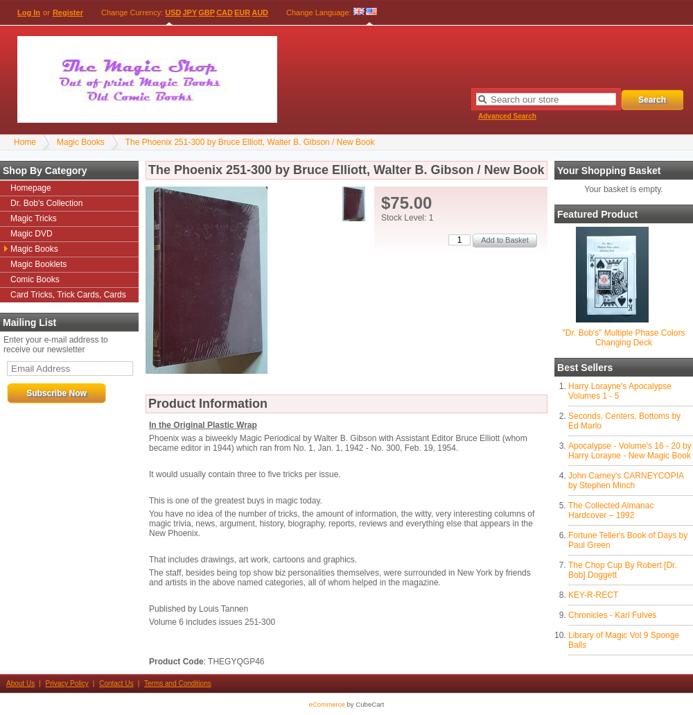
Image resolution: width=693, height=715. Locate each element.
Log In (28, 12)
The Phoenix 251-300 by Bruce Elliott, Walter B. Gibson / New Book (250, 142)
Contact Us (116, 683)
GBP (206, 12)
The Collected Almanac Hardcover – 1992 (610, 510)
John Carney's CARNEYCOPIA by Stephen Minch (625, 480)
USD (173, 12)
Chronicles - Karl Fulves (612, 615)
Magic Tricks (33, 218)
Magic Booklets (38, 264)
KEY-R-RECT (593, 595)
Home (25, 142)
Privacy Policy (67, 683)
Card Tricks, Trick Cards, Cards (68, 295)
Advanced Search (507, 116)
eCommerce (327, 704)
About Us (20, 683)
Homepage (30, 188)
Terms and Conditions (177, 683)
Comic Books (35, 279)
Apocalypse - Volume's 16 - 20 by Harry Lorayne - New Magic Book (630, 450)
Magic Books (81, 142)
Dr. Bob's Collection (46, 203)
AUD (260, 12)
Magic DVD (31, 234)
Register (68, 12)
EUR (242, 12)
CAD (224, 12)
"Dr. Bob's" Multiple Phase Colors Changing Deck (624, 337)
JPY (190, 12)
